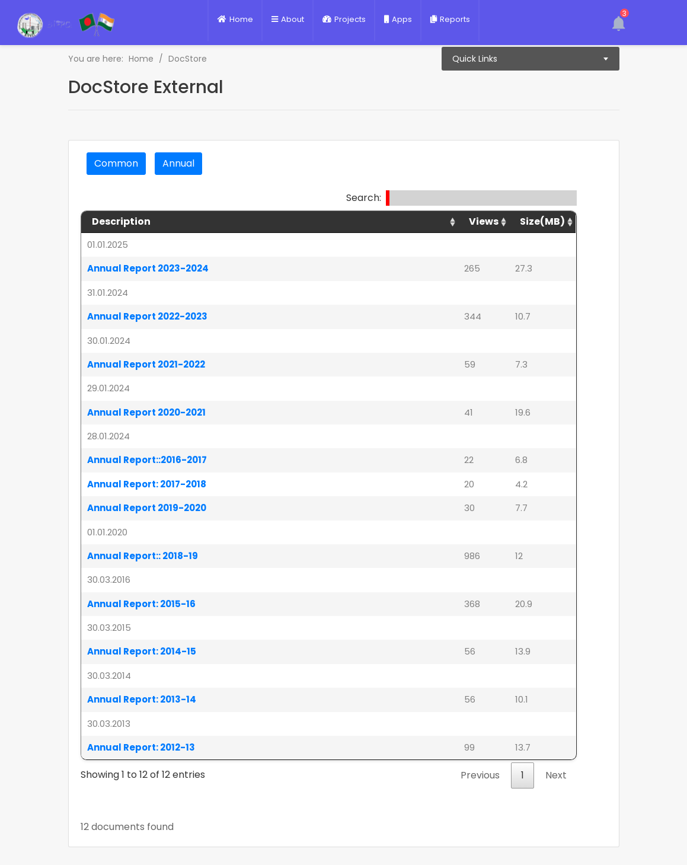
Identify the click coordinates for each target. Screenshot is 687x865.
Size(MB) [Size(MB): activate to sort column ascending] (542, 221)
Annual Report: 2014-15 (141, 651)
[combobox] (530, 59)
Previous (480, 775)
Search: (461, 198)
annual (178, 163)
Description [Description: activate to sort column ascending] (121, 221)
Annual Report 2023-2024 (148, 268)
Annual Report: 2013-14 (141, 699)
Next (556, 775)
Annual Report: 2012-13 (141, 747)
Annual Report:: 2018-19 (142, 556)
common (116, 163)
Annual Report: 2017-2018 (146, 484)
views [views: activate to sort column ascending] (484, 221)
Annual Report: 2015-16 (141, 604)
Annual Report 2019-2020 (146, 508)
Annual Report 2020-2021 (146, 412)
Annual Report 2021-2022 (146, 364)
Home (141, 59)
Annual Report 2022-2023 (147, 316)
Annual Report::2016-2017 (147, 460)
